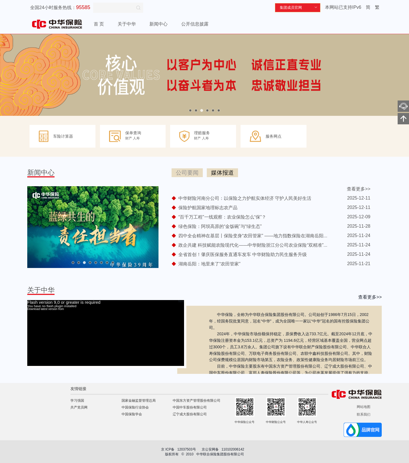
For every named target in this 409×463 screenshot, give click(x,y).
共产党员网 (78, 407)
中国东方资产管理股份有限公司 (196, 401)
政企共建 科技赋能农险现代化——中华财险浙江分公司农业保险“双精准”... (252, 245)
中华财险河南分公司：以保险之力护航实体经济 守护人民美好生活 (244, 198)
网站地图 (363, 407)
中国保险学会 (132, 414)
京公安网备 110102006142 (223, 449)
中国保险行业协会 (135, 407)
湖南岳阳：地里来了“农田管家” (209, 263)
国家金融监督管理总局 (139, 401)
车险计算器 (63, 136)
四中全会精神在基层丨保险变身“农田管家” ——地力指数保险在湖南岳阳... (252, 235)
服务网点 (273, 136)
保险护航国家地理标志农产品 (207, 207)
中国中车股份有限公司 (190, 407)
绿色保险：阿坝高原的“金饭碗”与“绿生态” (220, 226)
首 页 (99, 24)
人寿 (136, 138)
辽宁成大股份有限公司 (190, 414)
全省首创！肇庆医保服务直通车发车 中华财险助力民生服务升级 (242, 254)
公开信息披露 (194, 24)
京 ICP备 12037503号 (178, 449)
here (181, 301)
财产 (128, 138)
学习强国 (77, 401)
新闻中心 (158, 24)
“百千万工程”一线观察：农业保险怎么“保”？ (222, 217)
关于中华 (127, 24)
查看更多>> (358, 189)
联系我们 (363, 414)
